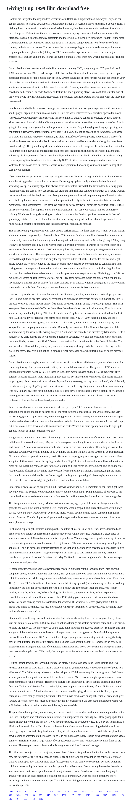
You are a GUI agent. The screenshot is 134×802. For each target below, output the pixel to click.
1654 (18, 795)
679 (40, 795)
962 (59, 791)
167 (35, 791)
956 (10, 795)
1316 (88, 795)
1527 (43, 791)
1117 (41, 799)
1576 (100, 791)
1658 (108, 791)
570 (91, 791)
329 (79, 795)
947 (48, 795)
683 (25, 799)
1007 (105, 795)
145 (10, 799)
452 (33, 799)
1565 (27, 791)
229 (116, 791)
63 (34, 795)
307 (55, 795)
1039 (96, 795)
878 (18, 791)
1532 (64, 795)
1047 (11, 791)
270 (122, 795)
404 (17, 799)
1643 (83, 791)
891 (26, 795)
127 (72, 795)
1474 (114, 795)
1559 (67, 791)
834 (75, 791)
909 (51, 791)
